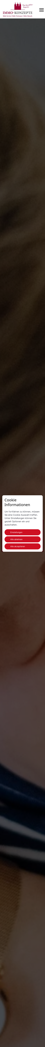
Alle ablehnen (16, 539)
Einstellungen (16, 532)
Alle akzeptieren (17, 546)
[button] (38, 9)
